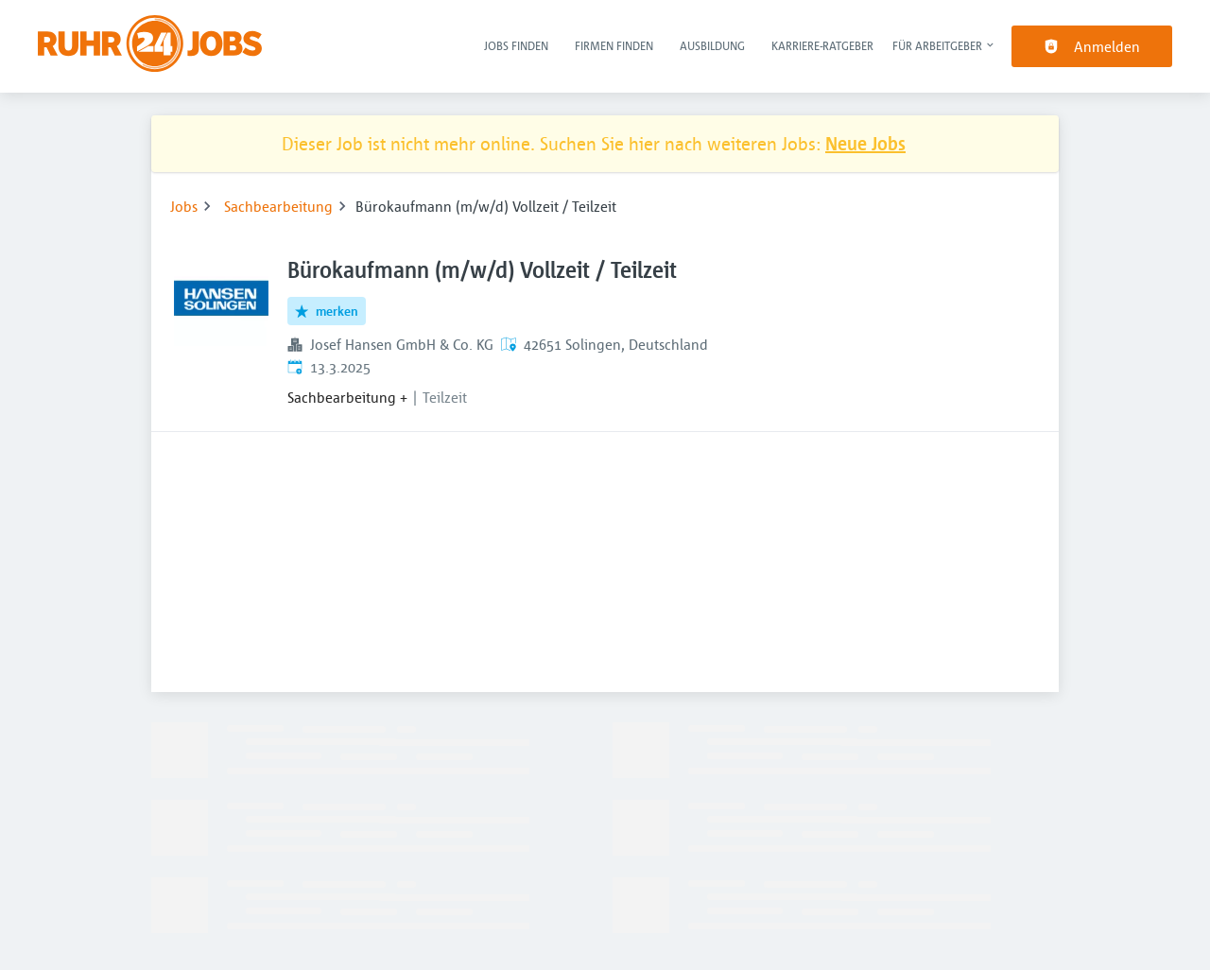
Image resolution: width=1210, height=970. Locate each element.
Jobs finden (516, 45)
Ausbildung (712, 45)
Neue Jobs (865, 143)
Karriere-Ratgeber (822, 45)
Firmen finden (614, 45)
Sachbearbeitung (278, 206)
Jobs (184, 206)
